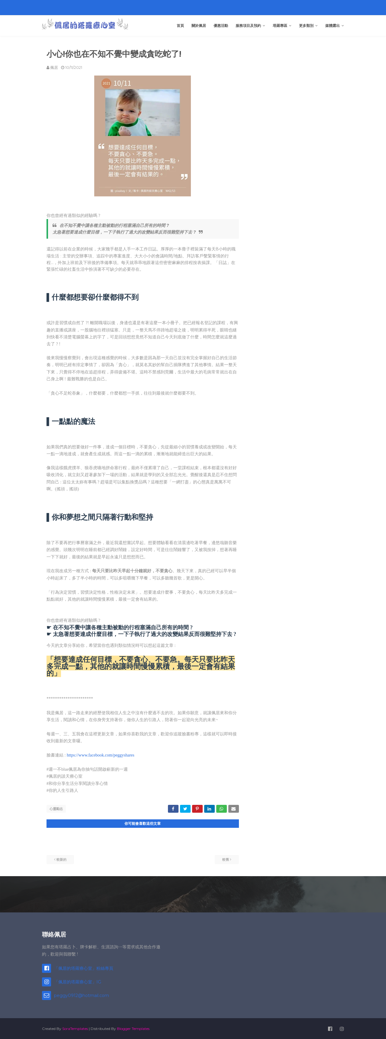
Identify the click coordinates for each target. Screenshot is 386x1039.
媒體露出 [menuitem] (332, 25)
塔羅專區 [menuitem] (280, 25)
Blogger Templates (133, 1028)
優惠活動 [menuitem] (221, 25)
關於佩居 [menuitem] (198, 25)
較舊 (225, 859)
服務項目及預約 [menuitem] (248, 25)
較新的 (61, 859)
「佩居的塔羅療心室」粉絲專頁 (83, 967)
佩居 (54, 67)
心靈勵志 (56, 809)
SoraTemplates (75, 1028)
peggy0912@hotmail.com (81, 995)
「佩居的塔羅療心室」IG (77, 981)
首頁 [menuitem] (180, 25)
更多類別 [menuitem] (306, 25)
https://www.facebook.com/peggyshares (100, 755)
